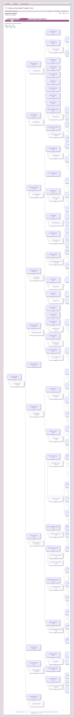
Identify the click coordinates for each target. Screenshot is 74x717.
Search (12, 11)
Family (43, 19)
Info (64, 11)
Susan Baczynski (53, 653)
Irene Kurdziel (33, 646)
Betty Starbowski (36, 703)
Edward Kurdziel (34, 363)
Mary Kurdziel (33, 535)
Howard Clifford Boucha (56, 261)
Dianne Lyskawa (53, 622)
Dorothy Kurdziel (34, 662)
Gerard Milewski (53, 233)
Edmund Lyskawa (36, 542)
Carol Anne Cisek (53, 254)
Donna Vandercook (56, 356)
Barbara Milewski (53, 148)
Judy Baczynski (53, 678)
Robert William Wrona (53, 109)
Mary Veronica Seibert (55, 562)
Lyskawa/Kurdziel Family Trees (20, 8)
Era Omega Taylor (56, 463)
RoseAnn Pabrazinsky (56, 533)
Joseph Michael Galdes (55, 134)
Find (50, 11)
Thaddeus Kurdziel (33, 325)
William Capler (55, 328)
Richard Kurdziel (34, 696)
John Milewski (53, 215)
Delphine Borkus (53, 88)
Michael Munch (56, 342)
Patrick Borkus (52, 95)
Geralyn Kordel (56, 197)
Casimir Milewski (36, 194)
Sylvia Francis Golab (36, 332)
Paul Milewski (53, 190)
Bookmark (66, 13)
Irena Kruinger (55, 49)
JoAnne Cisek (56, 286)
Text (30, 20)
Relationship (31, 19)
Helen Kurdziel (33, 63)
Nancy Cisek (56, 300)
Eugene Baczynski (36, 669)
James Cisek (53, 279)
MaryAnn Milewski (53, 173)
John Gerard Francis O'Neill (55, 685)
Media (57, 11)
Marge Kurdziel (53, 321)
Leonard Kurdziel (53, 349)
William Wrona (36, 122)
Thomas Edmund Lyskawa (53, 526)
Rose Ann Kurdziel (33, 187)
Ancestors (16, 19)
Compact (21, 20)
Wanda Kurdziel (33, 270)
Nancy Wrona (56, 116)
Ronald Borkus (53, 42)
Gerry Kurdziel (53, 314)
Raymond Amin (56, 155)
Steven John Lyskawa (53, 547)
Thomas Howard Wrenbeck (55, 629)
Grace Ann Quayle (55, 498)
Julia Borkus (53, 81)
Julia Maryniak (17, 383)
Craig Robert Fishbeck (56, 586)
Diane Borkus (53, 102)
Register (35, 20)
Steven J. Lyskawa (39, 712)
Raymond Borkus (53, 73)
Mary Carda (56, 438)
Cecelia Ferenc (36, 413)
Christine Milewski (55, 222)
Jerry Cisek (53, 293)
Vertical (26, 20)
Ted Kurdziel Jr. (53, 307)
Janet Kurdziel (53, 388)
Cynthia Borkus (53, 66)
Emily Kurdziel (33, 114)
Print (61, 13)
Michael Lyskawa (53, 455)
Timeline (38, 19)
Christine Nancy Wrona (53, 127)
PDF (39, 20)
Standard (16, 20)
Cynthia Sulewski (56, 240)
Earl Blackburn (55, 395)
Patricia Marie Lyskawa (53, 579)
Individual (10, 19)
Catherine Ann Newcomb (56, 554)
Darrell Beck (56, 661)
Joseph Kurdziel (53, 431)
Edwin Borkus (53, 59)
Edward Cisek (36, 277)
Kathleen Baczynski (53, 668)
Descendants (24, 19)
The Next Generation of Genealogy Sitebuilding (31, 711)
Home (8, 11)
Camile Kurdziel (53, 335)
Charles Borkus (53, 31)
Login (17, 11)
